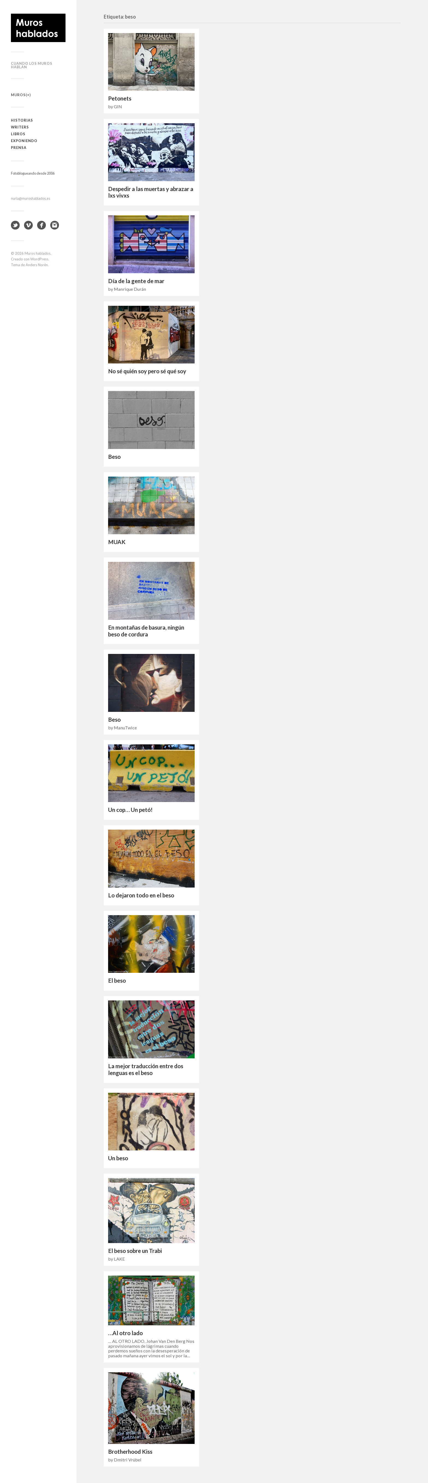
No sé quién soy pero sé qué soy (147, 371)
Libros (18, 134)
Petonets (119, 98)
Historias (22, 120)
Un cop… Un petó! (130, 809)
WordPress (39, 259)
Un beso (118, 1158)
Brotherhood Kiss (130, 1451)
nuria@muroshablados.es (30, 198)
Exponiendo (24, 141)
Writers (20, 127)
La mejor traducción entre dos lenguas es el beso (145, 1069)
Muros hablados (37, 253)
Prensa (18, 147)
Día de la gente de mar (136, 281)
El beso (117, 980)
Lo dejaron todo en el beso (141, 895)
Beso (114, 456)
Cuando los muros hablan (31, 65)
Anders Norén (37, 265)
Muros (18, 95)
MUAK (117, 542)
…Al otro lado (125, 1333)
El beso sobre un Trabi (135, 1250)
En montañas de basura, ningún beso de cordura (146, 631)
